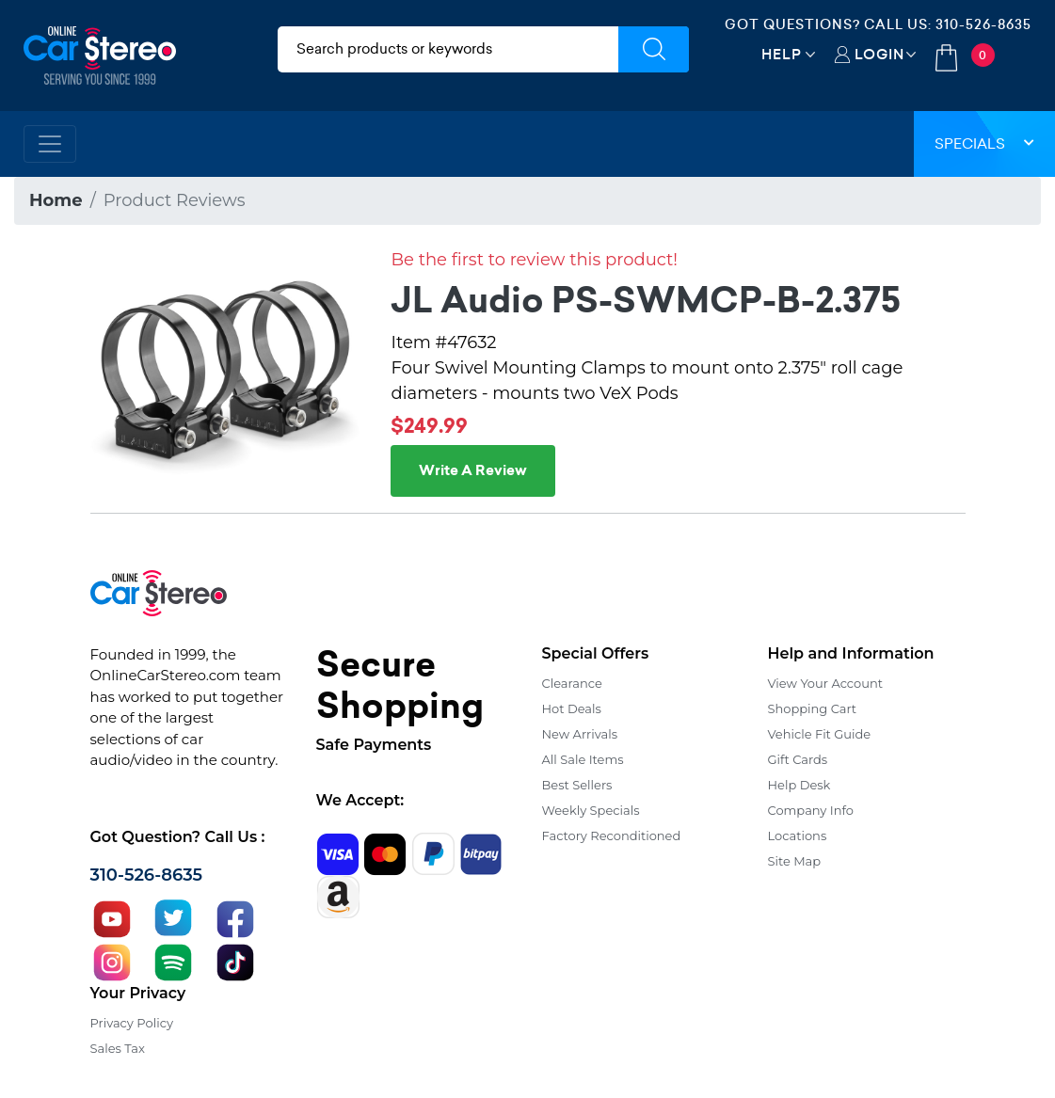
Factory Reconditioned (611, 835)
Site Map (795, 860)
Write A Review (473, 470)
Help (781, 54)
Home (56, 200)
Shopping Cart (812, 708)
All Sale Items (583, 759)
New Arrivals (579, 733)
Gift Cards (798, 759)
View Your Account (826, 683)
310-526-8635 (983, 24)
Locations (797, 835)
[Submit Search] (653, 49)
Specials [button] (984, 143)
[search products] (448, 49)
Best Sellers (577, 784)
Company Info (811, 810)
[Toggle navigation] (50, 144)
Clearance (572, 683)
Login (879, 54)
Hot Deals (571, 708)
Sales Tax (117, 1048)
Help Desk (799, 784)
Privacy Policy (131, 1022)
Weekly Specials (591, 810)
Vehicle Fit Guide (819, 733)
